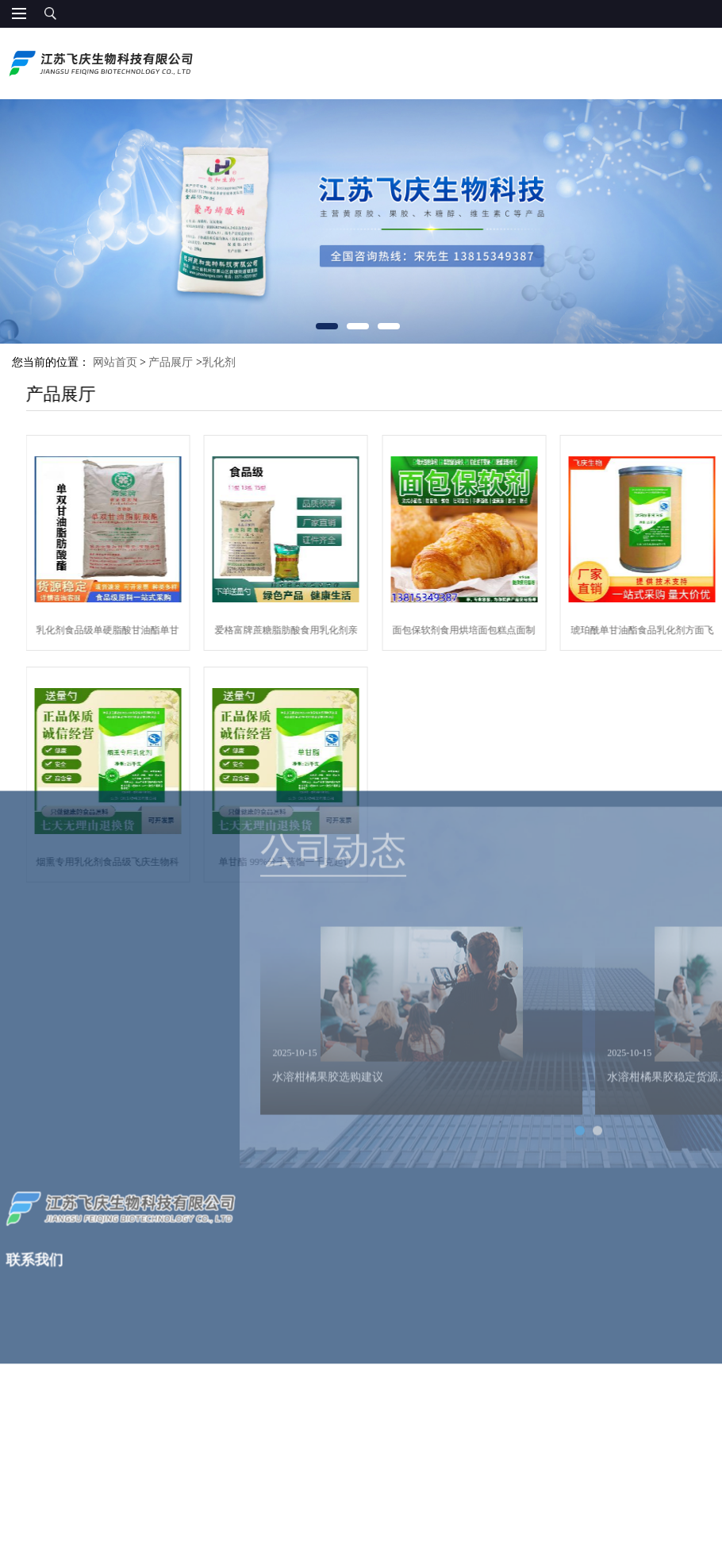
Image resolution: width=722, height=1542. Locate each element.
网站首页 (115, 362)
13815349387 (686, 65)
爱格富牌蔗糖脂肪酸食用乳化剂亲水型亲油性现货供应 (319, 633)
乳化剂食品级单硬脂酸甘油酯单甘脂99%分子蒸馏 (141, 633)
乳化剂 (219, 362)
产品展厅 (170, 362)
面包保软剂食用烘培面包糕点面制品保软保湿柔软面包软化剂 (497, 633)
